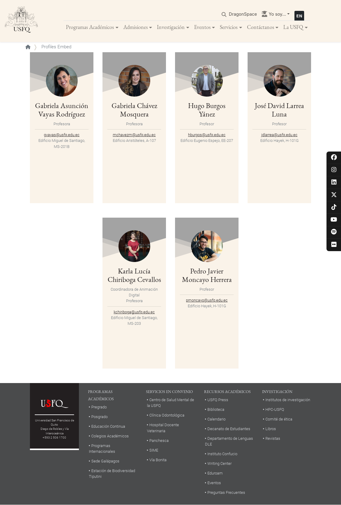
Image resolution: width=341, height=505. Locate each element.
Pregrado (99, 407)
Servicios (229, 27)
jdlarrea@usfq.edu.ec (279, 135)
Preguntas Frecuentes (226, 493)
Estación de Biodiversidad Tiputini (112, 474)
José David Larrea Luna (279, 110)
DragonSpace (243, 14)
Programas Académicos (90, 27)
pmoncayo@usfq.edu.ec (207, 300)
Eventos (202, 27)
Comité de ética (278, 419)
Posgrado (99, 417)
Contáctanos (260, 27)
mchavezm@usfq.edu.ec (134, 135)
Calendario (216, 419)
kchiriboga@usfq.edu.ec (134, 312)
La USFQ (293, 27)
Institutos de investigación (287, 400)
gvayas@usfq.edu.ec (62, 135)
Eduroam (215, 473)
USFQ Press (217, 400)
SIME (153, 450)
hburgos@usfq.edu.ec (207, 135)
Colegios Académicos (110, 436)
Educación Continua (108, 426)
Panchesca (159, 440)
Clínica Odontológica (166, 415)
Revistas (272, 438)
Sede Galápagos (105, 461)
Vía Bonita (158, 460)
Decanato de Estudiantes (228, 429)
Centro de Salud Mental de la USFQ (170, 403)
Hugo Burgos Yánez (207, 110)
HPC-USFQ (274, 410)
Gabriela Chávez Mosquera (134, 110)
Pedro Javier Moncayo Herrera (207, 276)
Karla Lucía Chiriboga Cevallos (134, 276)
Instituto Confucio (222, 454)
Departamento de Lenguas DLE (229, 441)
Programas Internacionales (102, 449)
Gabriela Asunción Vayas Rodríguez (61, 110)
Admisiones (135, 27)
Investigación (171, 27)
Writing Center (219, 464)
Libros (270, 429)
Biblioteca (215, 410)
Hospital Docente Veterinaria (163, 428)
